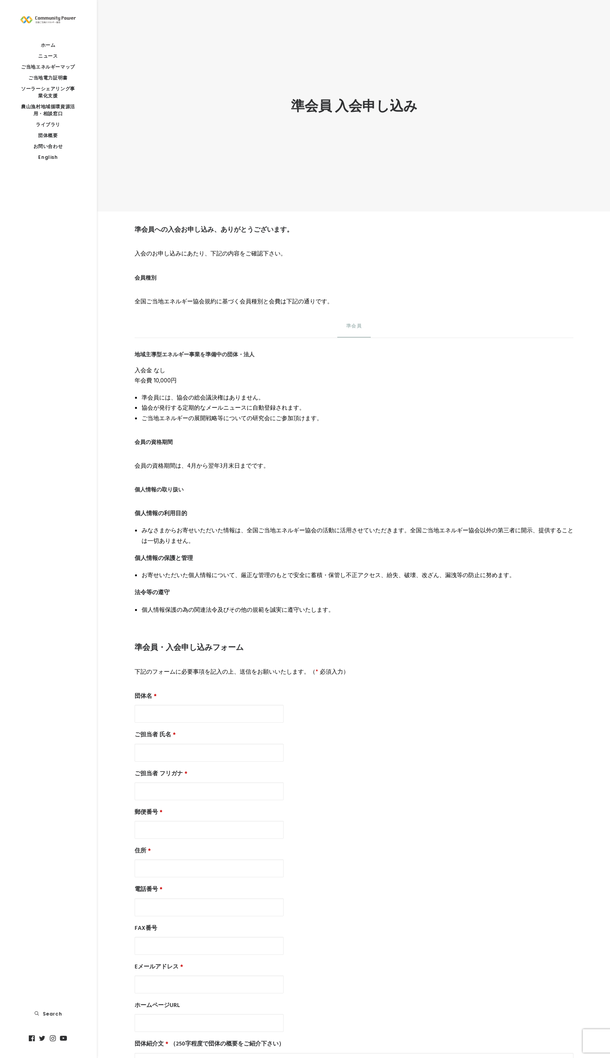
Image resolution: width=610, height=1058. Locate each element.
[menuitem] (33, 1038)
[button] (33, 1038)
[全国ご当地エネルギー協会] (48, 20)
